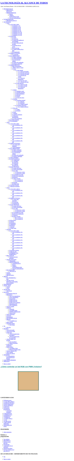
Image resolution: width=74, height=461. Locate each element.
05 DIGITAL (6, 406)
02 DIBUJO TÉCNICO (8, 403)
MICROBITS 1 (7, 440)
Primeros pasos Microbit (6, 442)
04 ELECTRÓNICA (8, 405)
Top (4, 456)
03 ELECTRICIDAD (8, 404)
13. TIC (5, 420)
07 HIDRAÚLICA (7, 414)
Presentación (6, 444)
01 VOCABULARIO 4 (8, 401)
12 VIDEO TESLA (7, 418)
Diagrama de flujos (7, 448)
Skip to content (6, 363)
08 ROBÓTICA (7, 416)
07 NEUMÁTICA (7, 413)
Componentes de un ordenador (8, 446)
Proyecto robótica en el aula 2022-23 (8, 450)
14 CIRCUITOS (7, 421)
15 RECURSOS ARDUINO (7, 423)
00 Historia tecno (7, 400)
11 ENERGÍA (6, 417)
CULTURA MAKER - (9, 411)
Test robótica (6, 439)
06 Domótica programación (6, 409)
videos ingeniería (7, 432)
